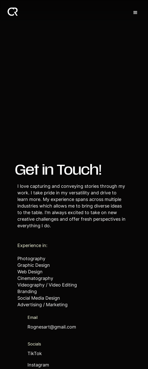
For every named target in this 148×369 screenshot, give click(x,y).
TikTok (34, 354)
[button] (135, 12)
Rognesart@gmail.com (51, 327)
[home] (11, 11)
